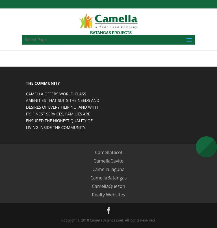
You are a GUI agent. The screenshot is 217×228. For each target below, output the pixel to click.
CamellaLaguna (108, 169)
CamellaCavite (108, 161)
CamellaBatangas (108, 178)
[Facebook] (108, 210)
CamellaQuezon (108, 186)
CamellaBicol (108, 152)
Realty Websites (108, 195)
